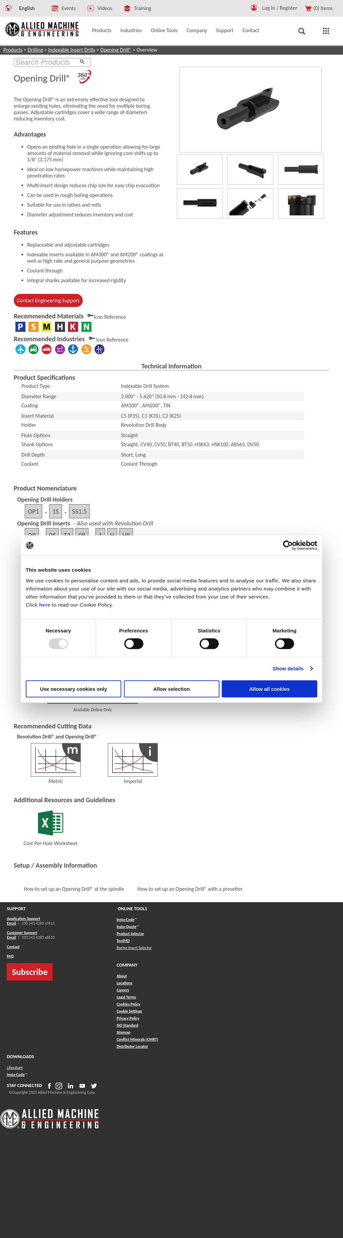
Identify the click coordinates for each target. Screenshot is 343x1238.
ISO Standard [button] (127, 1025)
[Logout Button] (282, 7)
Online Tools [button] (164, 30)
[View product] (250, 110)
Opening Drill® (115, 50)
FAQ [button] (10, 956)
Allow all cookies (269, 688)
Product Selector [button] (130, 933)
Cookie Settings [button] (129, 1011)
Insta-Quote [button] (126, 926)
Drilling (35, 50)
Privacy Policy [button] (128, 1018)
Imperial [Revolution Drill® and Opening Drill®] (133, 778)
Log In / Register (279, 8)
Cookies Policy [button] (128, 1004)
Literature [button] (15, 1067)
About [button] (122, 976)
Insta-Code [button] (125, 919)
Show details (288, 668)
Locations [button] (124, 983)
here (45, 604)
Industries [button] (131, 30)
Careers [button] (123, 990)
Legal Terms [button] (126, 997)
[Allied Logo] (49, 1127)
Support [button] (224, 30)
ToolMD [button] (123, 940)
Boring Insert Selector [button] (134, 947)
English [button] (27, 8)
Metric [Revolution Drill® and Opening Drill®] (56, 778)
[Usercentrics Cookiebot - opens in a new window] (288, 545)
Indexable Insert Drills (71, 50)
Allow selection (171, 688)
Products (12, 50)
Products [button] (101, 30)
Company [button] (197, 30)
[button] (254, 9)
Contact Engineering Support (48, 300)
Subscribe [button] (30, 972)
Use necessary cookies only (73, 688)
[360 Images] (84, 78)
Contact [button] (251, 30)
